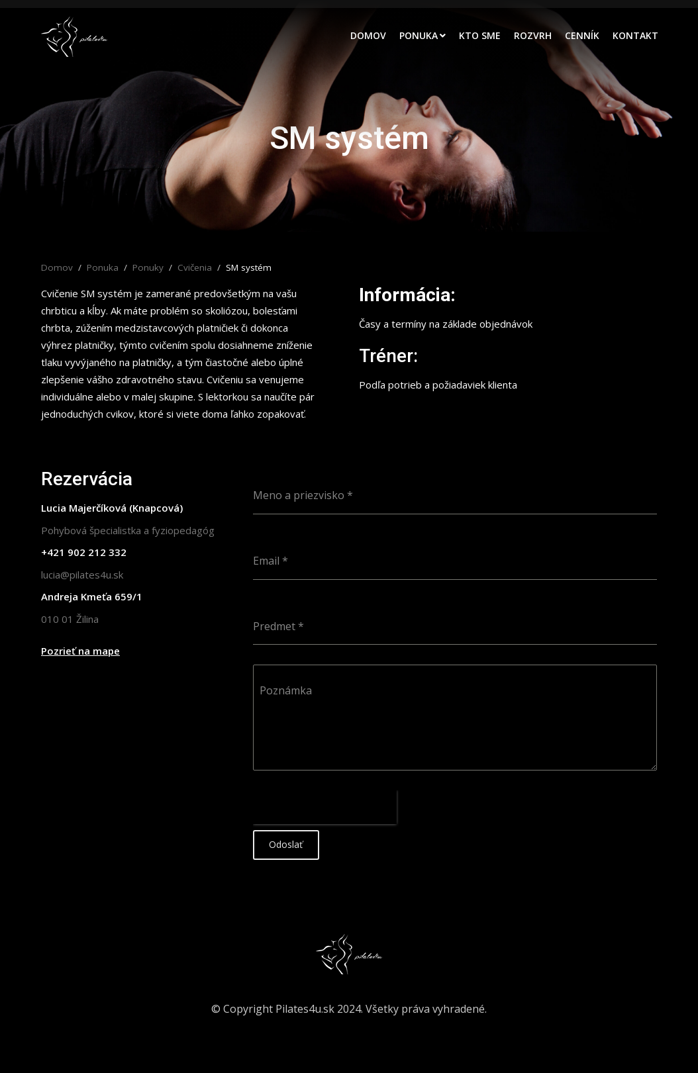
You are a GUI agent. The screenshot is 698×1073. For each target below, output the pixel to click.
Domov (368, 35)
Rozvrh (533, 35)
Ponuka (418, 35)
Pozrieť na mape (80, 650)
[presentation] (325, 807)
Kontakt (635, 35)
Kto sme (480, 35)
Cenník (582, 35)
